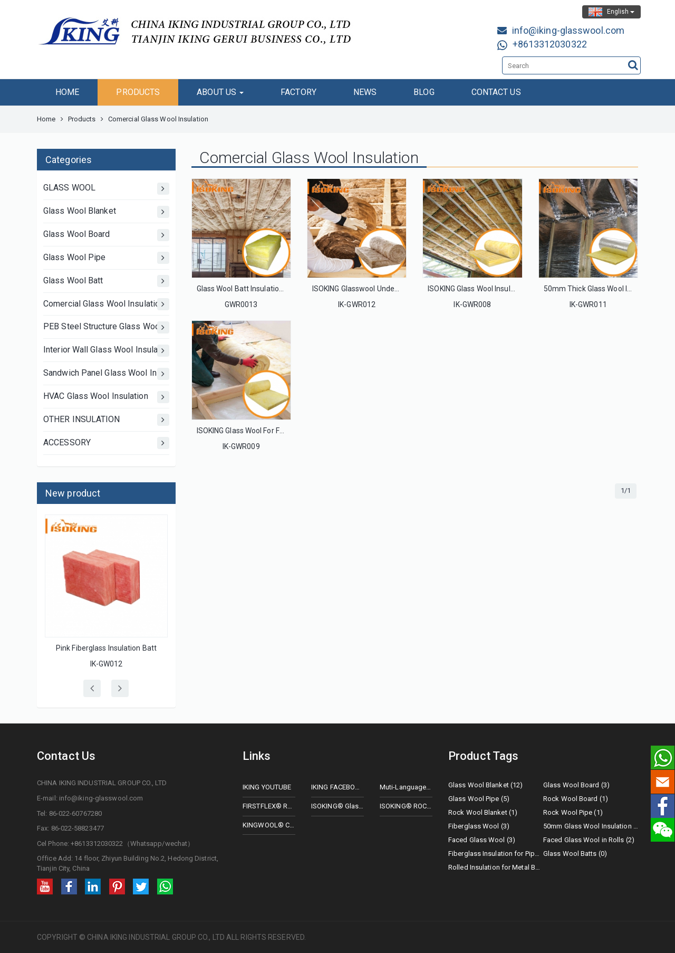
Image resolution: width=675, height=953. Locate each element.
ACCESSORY (106, 443)
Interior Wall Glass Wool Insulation (106, 351)
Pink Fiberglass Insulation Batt (106, 648)
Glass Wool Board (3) (576, 785)
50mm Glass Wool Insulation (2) (590, 826)
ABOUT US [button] (220, 92)
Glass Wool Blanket (106, 212)
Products (82, 119)
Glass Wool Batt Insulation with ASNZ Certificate (278, 288)
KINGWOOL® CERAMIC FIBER (269, 825)
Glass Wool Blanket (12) (485, 785)
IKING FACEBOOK (337, 787)
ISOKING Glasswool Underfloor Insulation (380, 288)
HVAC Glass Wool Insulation (106, 397)
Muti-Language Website (406, 787)
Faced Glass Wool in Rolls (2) (588, 840)
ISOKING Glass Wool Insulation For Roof (493, 288)
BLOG (423, 92)
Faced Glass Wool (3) (481, 840)
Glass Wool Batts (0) (575, 853)
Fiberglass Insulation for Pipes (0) (495, 853)
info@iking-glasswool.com (568, 30)
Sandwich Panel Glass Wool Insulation (106, 374)
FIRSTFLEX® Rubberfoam (269, 806)
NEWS (365, 92)
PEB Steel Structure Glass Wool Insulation (106, 327)
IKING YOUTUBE (267, 787)
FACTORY (298, 92)
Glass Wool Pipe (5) (478, 799)
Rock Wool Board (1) (575, 799)
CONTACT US (496, 92)
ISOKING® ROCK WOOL (406, 806)
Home (46, 119)
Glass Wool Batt (106, 281)
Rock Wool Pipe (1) (573, 812)
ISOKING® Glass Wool (337, 806)
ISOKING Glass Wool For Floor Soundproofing (271, 430)
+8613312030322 (550, 44)
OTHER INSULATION (106, 420)
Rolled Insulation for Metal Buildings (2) (495, 867)
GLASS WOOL (106, 189)
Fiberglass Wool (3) (478, 826)
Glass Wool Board (106, 235)
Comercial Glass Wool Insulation (106, 304)
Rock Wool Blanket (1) (482, 812)
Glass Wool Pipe (106, 258)
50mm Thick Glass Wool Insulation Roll (608, 288)
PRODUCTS (138, 92)
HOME (67, 92)
